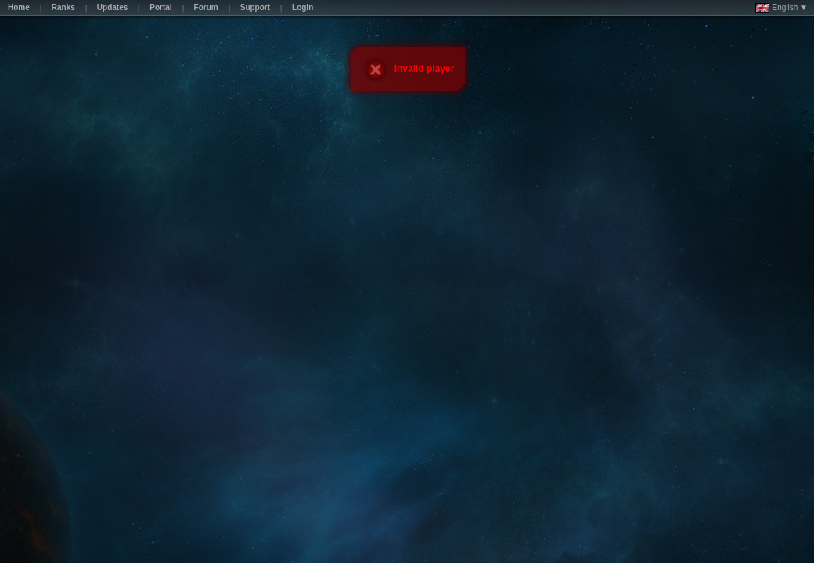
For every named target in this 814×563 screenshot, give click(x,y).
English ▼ (781, 8)
